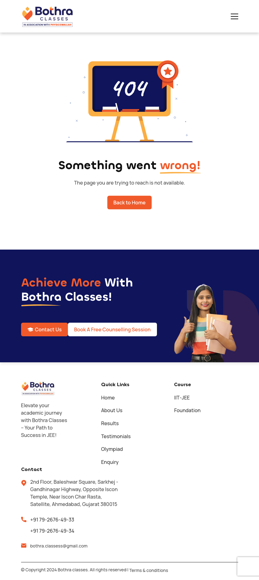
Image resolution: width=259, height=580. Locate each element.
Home (108, 397)
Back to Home (130, 202)
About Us (112, 410)
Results (110, 423)
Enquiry (110, 462)
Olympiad (112, 449)
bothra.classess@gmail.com (59, 546)
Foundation (187, 410)
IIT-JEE (182, 397)
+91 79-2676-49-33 (52, 519)
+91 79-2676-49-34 (52, 530)
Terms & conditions (148, 570)
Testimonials (116, 436)
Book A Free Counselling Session (112, 329)
